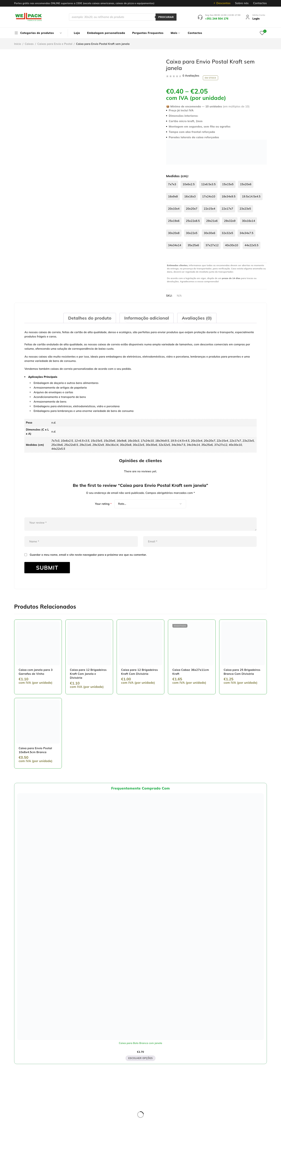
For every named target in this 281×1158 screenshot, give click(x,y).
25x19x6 (174, 221)
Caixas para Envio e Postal (54, 44)
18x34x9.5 (228, 196)
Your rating (103, 504)
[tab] (89, 318)
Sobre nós (242, 3)
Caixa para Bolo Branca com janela (140, 1043)
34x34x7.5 (246, 233)
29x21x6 (212, 221)
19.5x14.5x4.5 (251, 196)
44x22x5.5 (251, 245)
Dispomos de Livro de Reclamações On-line (170, 1154)
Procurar (166, 17)
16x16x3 (190, 196)
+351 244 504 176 (55, 1128)
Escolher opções (140, 1058)
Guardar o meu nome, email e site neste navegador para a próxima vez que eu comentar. (88, 554)
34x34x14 (174, 245)
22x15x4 (209, 208)
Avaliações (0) (197, 318)
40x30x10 (231, 245)
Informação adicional (146, 318)
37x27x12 (212, 245)
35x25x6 (193, 245)
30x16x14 (248, 221)
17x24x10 (208, 196)
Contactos (260, 3)
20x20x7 (191, 208)
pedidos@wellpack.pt (62, 1132)
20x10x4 (174, 208)
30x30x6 (209, 233)
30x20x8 (174, 233)
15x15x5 (228, 184)
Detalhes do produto (89, 318)
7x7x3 (172, 184)
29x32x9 (229, 221)
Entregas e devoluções (116, 1094)
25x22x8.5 (193, 221)
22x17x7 (227, 208)
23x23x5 (245, 208)
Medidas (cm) (177, 176)
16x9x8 (173, 196)
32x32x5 (227, 233)
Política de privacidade (117, 1099)
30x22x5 (191, 233)
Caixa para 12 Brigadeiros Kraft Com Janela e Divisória (88, 674)
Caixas (29, 44)
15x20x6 (245, 184)
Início (17, 44)
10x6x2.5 (189, 184)
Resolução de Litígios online (120, 1103)
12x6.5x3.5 (208, 184)
